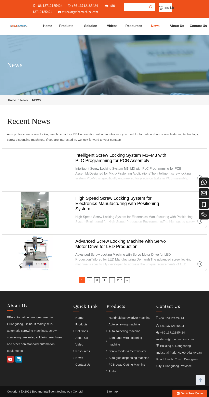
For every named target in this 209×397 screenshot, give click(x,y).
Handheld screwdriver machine (129, 317)
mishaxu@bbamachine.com (175, 339)
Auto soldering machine (124, 331)
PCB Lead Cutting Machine (126, 364)
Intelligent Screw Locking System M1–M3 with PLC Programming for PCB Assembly (120, 158)
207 (119, 280)
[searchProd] (135, 7)
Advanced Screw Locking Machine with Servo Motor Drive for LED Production (120, 244)
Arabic (112, 371)
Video (79, 344)
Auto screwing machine (124, 324)
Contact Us (82, 364)
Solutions (81, 331)
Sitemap (112, 391)
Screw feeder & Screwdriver (127, 351)
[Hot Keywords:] (151, 7)
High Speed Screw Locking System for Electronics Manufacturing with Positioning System (117, 203)
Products (81, 324)
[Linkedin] (18, 359)
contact (115, 139)
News (79, 357)
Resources (82, 351)
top (200, 379)
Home (79, 317)
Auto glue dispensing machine (128, 357)
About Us (81, 337)
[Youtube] (10, 359)
